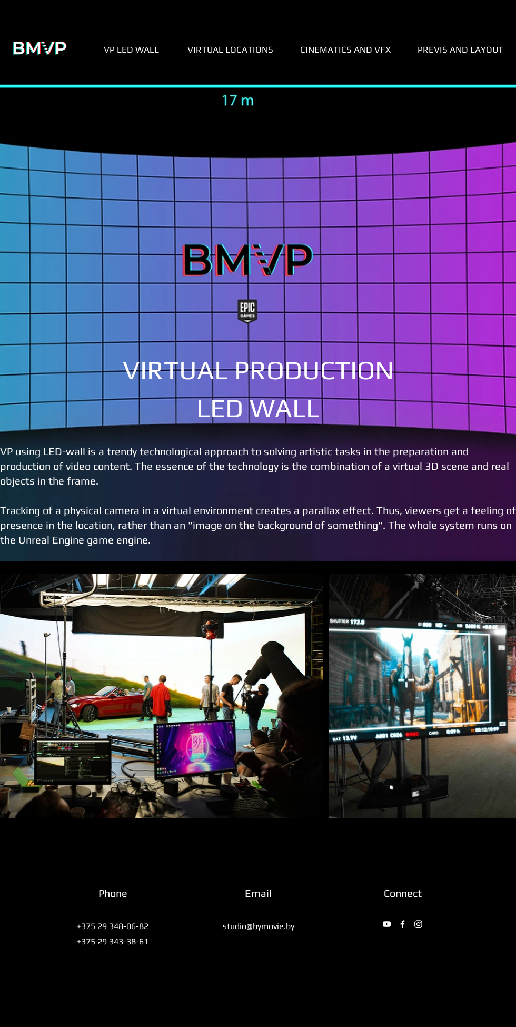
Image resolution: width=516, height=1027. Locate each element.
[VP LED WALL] (131, 49)
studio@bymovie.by (258, 926)
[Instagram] (418, 924)
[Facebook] (402, 924)
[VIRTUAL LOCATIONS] (230, 49)
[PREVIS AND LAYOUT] (460, 49)
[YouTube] (386, 924)
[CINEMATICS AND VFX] (345, 49)
